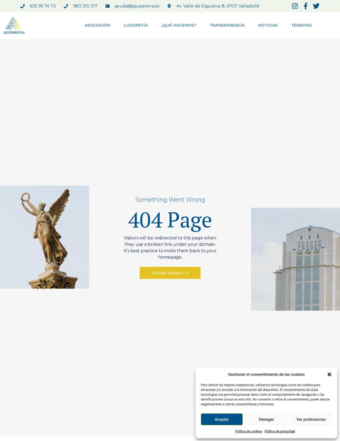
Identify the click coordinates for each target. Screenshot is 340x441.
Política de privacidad (280, 431)
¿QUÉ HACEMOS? (178, 26)
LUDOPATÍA (136, 26)
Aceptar (222, 419)
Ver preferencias (311, 419)
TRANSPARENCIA (227, 26)
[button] (329, 374)
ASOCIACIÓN (97, 26)
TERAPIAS (301, 26)
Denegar (266, 419)
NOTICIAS (268, 26)
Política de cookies (248, 431)
